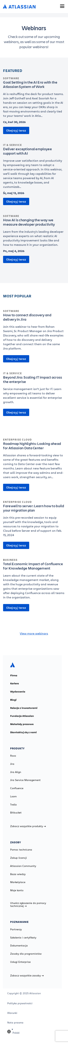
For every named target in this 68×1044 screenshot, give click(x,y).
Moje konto (16, 890)
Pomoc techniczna (21, 849)
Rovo (13, 755)
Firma (13, 675)
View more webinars (34, 633)
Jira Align (15, 772)
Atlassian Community (23, 866)
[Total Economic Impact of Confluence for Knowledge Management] (34, 580)
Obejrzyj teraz (16, 130)
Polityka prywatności (19, 1003)
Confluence (16, 788)
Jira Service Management (25, 780)
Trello (13, 804)
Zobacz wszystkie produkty (28, 826)
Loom (13, 796)
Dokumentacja (19, 945)
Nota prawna (15, 1022)
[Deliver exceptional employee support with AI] (34, 168)
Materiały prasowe (22, 724)
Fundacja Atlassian (22, 715)
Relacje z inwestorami (23, 707)
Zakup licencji (18, 857)
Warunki (12, 1012)
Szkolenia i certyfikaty (23, 937)
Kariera (14, 683)
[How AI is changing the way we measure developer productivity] (34, 232)
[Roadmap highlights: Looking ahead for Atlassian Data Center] (34, 460)
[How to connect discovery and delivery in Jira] (34, 332)
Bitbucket (16, 812)
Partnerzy (16, 929)
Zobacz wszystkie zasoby (27, 975)
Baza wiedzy (18, 874)
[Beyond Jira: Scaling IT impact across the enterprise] (34, 389)
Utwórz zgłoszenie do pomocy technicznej (28, 904)
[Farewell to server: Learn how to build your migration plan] (34, 520)
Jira (12, 763)
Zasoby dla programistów (26, 953)
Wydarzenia (17, 691)
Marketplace (17, 882)
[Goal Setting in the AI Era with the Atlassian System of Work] (34, 99)
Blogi (13, 699)
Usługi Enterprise (20, 961)
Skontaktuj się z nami (23, 732)
